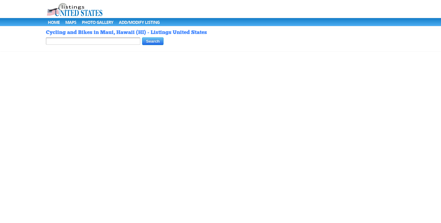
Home (54, 22)
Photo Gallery (97, 22)
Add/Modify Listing (139, 22)
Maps (70, 22)
